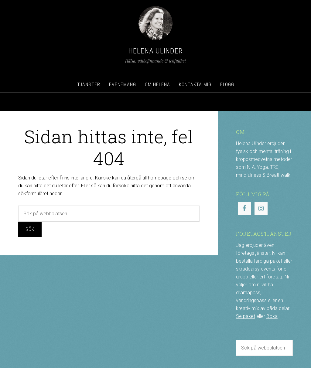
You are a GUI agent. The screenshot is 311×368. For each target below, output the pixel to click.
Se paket (245, 316)
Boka (272, 316)
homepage (159, 178)
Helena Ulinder (155, 51)
